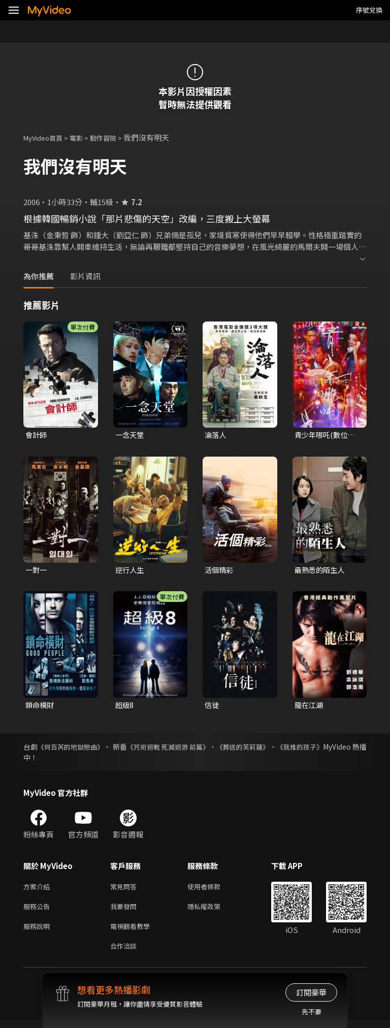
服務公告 (38, 911)
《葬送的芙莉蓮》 (276, 749)
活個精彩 (220, 571)
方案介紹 (38, 889)
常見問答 (125, 889)
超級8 (125, 706)
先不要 (311, 1011)
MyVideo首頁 (46, 137)
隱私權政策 (212, 911)
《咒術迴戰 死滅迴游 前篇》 (192, 749)
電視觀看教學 (133, 932)
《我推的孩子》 (342, 749)
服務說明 (38, 932)
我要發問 (125, 911)
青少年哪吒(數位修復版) (327, 435)
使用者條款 (212, 889)
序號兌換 (369, 10)
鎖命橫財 (40, 706)
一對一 (36, 571)
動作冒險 (114, 137)
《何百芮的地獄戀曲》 (77, 749)
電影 (84, 137)
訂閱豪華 (311, 992)
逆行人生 (130, 571)
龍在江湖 (310, 706)
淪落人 (216, 435)
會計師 (36, 435)
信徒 (212, 706)
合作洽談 (125, 953)
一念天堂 (130, 435)
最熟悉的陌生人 (321, 571)
